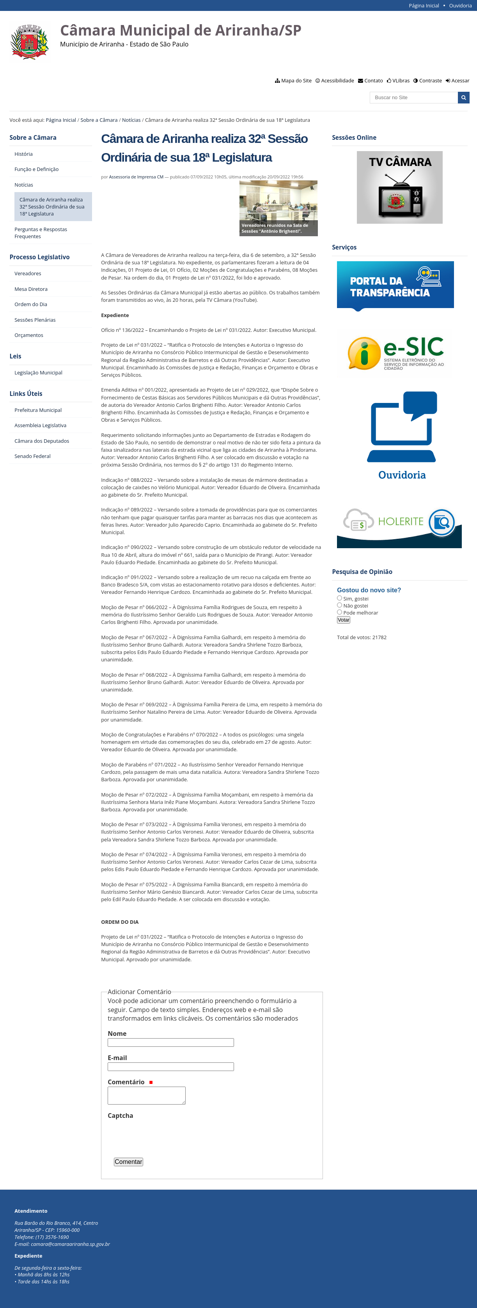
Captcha (120, 1115)
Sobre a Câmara (98, 119)
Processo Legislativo (39, 257)
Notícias (131, 119)
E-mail (117, 1057)
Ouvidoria (460, 5)
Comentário (130, 1082)
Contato (374, 80)
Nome (117, 1033)
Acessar (461, 80)
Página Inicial (424, 5)
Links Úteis (25, 394)
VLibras (401, 80)
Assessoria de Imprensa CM (136, 177)
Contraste (430, 80)
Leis (15, 356)
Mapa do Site (296, 80)
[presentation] (167, 1135)
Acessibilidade (337, 80)
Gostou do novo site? (369, 590)
